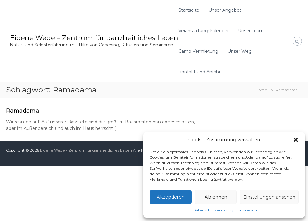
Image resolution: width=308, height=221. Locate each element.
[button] (296, 140)
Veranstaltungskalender (203, 30)
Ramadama (22, 110)
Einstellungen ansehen (269, 197)
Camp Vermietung (198, 51)
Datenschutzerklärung (214, 210)
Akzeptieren (171, 197)
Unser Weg (240, 51)
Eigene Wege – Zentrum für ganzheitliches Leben (94, 38)
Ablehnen (216, 197)
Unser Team (251, 30)
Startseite (188, 10)
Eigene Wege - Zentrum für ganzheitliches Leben (86, 150)
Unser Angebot (225, 10)
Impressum (248, 210)
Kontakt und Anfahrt (200, 72)
